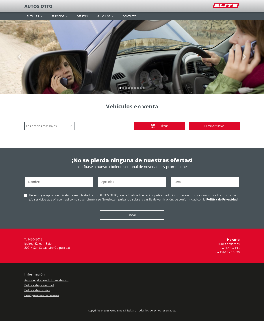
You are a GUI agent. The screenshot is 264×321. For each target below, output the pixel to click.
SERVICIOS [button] (58, 16)
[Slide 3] (129, 88)
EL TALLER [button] (33, 16)
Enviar (132, 215)
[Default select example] (49, 126)
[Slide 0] (120, 88)
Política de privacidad (39, 285)
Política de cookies (37, 290)
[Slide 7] (141, 88)
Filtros (159, 126)
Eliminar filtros (214, 126)
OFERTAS (82, 16)
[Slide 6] (138, 88)
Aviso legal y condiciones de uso (46, 280)
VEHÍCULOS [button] (103, 16)
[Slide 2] (126, 88)
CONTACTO (130, 16)
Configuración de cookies (41, 295)
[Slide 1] (123, 88)
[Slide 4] (132, 88)
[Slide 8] (144, 88)
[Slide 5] (135, 88)
